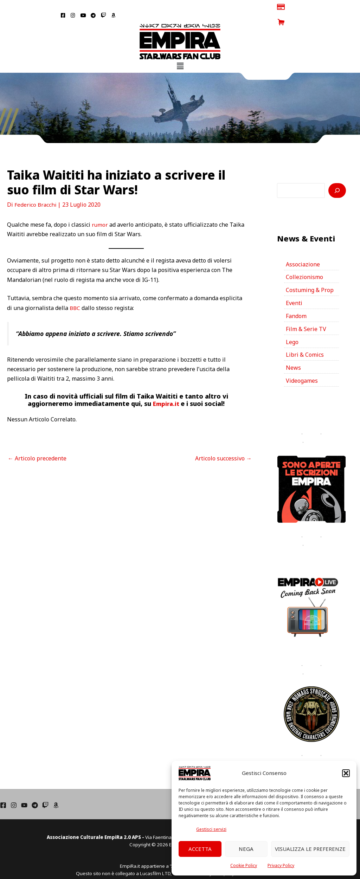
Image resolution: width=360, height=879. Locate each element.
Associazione (303, 249)
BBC (75, 292)
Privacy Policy (281, 865)
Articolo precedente (37, 443)
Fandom (296, 301)
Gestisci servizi (211, 829)
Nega (246, 848)
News (293, 353)
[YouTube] (24, 790)
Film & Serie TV (306, 314)
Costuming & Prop (310, 275)
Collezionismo (304, 262)
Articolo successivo (223, 443)
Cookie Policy (243, 865)
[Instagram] (14, 790)
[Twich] (45, 790)
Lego (292, 327)
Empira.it (167, 388)
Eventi (294, 288)
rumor (100, 209)
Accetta (200, 848)
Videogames (302, 366)
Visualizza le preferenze (310, 848)
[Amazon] (56, 790)
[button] (345, 773)
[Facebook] (3, 790)
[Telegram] (35, 790)
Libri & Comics (305, 340)
